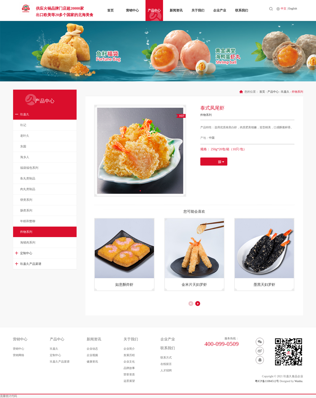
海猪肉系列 (27, 242)
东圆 (23, 146)
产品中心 (154, 10)
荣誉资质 (129, 374)
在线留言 (166, 364)
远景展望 (129, 380)
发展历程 (129, 355)
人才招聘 (166, 370)
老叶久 (24, 135)
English (298, 10)
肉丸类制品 (27, 189)
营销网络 (18, 355)
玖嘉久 (24, 114)
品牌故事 (129, 368)
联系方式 (166, 357)
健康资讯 (92, 361)
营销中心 (131, 10)
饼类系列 (26, 199)
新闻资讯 (176, 10)
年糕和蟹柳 (27, 221)
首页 (108, 10)
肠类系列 (26, 210)
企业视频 (92, 355)
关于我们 (199, 10)
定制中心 (26, 253)
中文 (290, 10)
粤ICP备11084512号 (267, 381)
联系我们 (245, 10)
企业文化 (129, 361)
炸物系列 (26, 231)
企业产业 (222, 10)
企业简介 (129, 348)
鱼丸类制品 (27, 178)
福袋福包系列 (29, 167)
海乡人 (24, 157)
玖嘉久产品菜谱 (30, 263)
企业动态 (92, 348)
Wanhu (298, 381)
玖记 (23, 125)
